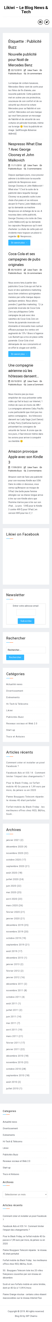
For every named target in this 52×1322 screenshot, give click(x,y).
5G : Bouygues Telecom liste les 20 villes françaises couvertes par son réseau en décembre (23, 1274)
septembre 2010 (15, 1075)
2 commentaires (34, 471)
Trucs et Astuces (15, 736)
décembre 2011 (14, 984)
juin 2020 (11, 886)
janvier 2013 (13, 964)
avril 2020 (11, 899)
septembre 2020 (15, 866)
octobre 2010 (13, 1069)
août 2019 (11, 951)
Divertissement (14, 691)
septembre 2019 (15, 944)
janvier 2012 (13, 977)
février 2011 (13, 1042)
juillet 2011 (12, 1010)
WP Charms (31, 1316)
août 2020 (11, 872)
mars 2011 (12, 1036)
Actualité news (14, 684)
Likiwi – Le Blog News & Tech (26, 10)
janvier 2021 (13, 840)
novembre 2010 (14, 1062)
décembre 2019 (14, 925)
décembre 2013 (14, 957)
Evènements (13, 697)
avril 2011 (11, 1029)
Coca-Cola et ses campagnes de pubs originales (24, 259)
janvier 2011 (13, 1049)
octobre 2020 (13, 859)
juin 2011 (11, 1016)
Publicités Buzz (15, 73)
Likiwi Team (32, 70)
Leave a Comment (35, 384)
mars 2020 (12, 905)
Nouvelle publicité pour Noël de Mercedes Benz (22, 59)
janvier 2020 (13, 918)
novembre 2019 (14, 931)
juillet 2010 (12, 1088)
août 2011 (11, 1003)
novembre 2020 (14, 853)
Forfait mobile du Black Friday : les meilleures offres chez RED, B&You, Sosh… (25, 810)
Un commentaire (34, 73)
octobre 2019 (13, 938)
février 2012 (13, 971)
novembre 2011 (14, 990)
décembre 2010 (14, 1056)
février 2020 (13, 912)
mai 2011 (11, 1023)
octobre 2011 (13, 997)
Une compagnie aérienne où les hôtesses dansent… (23, 370)
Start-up (10, 730)
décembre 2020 (14, 846)
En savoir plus (19, 242)
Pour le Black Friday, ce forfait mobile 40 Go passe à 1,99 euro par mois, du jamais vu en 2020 (25, 786)
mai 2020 (11, 892)
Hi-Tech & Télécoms (17, 704)
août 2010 (11, 1082)
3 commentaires (34, 169)
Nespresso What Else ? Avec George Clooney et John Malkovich (25, 152)
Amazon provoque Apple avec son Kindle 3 (25, 456)
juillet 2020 (12, 879)
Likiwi (9, 710)
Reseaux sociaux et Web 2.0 (21, 723)
